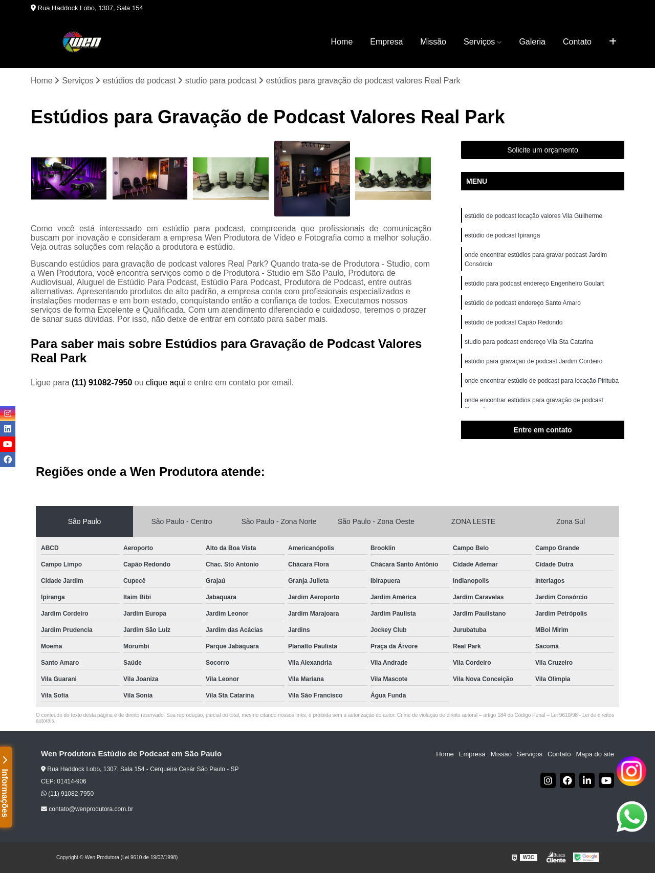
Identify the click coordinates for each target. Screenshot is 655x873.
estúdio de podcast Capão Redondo (513, 322)
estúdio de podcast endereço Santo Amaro (523, 303)
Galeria (532, 41)
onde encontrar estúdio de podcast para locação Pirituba (542, 380)
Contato (577, 41)
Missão (433, 41)
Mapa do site (595, 754)
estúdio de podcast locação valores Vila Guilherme (533, 216)
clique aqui (165, 382)
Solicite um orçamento (542, 150)
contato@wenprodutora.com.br (87, 809)
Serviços (479, 41)
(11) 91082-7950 (103, 382)
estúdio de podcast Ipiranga (502, 235)
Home (342, 41)
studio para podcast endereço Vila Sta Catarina (529, 341)
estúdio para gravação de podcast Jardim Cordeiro (533, 361)
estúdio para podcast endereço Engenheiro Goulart (534, 283)
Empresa (386, 41)
